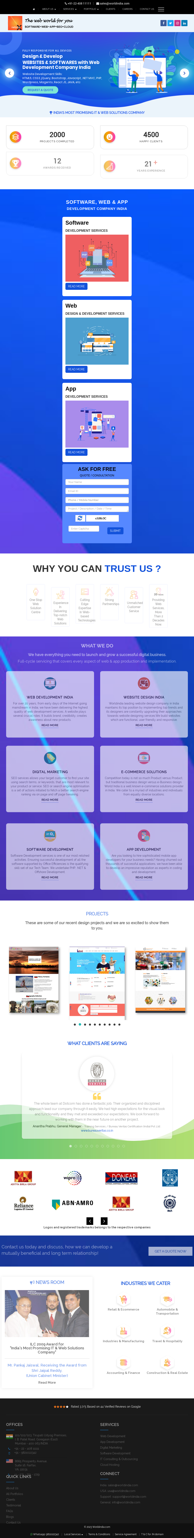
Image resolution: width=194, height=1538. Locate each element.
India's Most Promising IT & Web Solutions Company (97, 113)
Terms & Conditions (99, 1534)
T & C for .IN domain (152, 1534)
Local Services (73, 1534)
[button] (9, 70)
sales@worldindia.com (112, 3)
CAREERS (127, 9)
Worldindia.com (101, 1527)
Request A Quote (40, 90)
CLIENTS (110, 9)
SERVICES (70, 9)
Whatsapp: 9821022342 (44, 1534)
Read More (76, 286)
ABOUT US (49, 9)
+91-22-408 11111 (78, 3)
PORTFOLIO (91, 9)
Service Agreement (126, 1534)
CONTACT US (147, 9)
